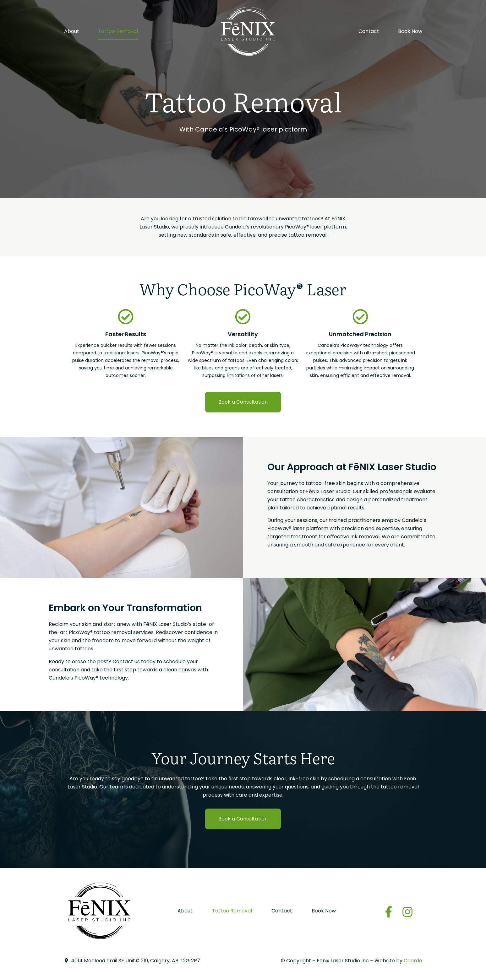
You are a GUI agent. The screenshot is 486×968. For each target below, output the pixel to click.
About (71, 31)
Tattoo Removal (118, 31)
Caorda (413, 960)
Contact (368, 31)
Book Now (410, 31)
